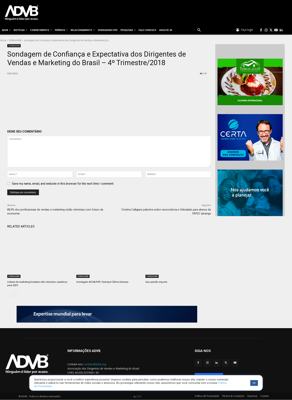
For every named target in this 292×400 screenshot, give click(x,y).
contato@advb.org (95, 364)
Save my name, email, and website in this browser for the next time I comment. (63, 183)
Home (3, 40)
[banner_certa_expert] (250, 137)
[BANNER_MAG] (250, 193)
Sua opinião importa (156, 282)
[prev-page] (9, 294)
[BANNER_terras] (250, 82)
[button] (199, 30)
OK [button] (254, 383)
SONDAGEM (15, 40)
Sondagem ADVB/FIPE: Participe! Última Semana (102, 282)
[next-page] (15, 294)
